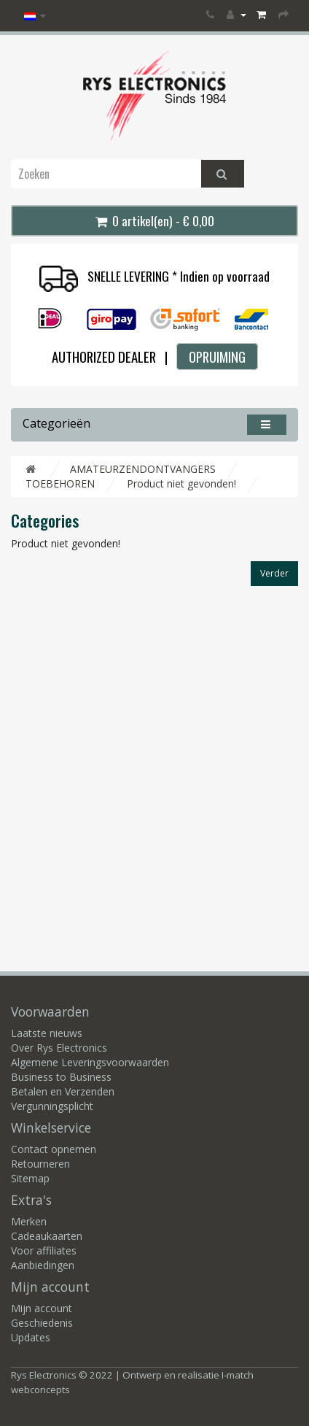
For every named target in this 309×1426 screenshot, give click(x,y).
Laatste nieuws (46, 1033)
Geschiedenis (42, 1323)
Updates (30, 1337)
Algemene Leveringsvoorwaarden (90, 1062)
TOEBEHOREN (60, 483)
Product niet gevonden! (181, 483)
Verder (274, 573)
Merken (29, 1221)
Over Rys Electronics (59, 1048)
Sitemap (30, 1178)
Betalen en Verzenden (62, 1091)
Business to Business (61, 1077)
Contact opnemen (53, 1149)
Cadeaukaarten (46, 1236)
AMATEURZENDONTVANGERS (143, 469)
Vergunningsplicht (52, 1106)
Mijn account (41, 1308)
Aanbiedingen (42, 1265)
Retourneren (40, 1164)
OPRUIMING (217, 356)
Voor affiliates (44, 1250)
